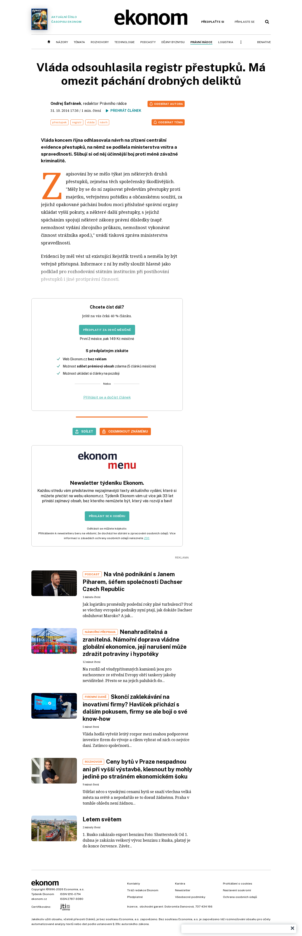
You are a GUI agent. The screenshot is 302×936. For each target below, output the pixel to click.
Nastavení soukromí (237, 890)
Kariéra (180, 883)
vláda (91, 122)
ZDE (146, 538)
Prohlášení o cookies (237, 883)
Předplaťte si (212, 21)
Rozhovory (100, 42)
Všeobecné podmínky (190, 897)
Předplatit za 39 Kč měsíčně (107, 330)
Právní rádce (201, 42)
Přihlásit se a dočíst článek (107, 397)
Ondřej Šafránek (66, 103)
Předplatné (135, 897)
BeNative (264, 42)
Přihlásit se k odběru (107, 516)
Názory (62, 42)
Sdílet (87, 431)
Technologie (124, 42)
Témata (79, 42)
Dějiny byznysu (173, 42)
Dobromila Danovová (179, 906)
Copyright (38, 889)
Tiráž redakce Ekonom (142, 890)
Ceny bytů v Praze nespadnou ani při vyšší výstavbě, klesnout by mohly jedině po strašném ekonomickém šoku (137, 769)
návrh (104, 122)
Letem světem (102, 819)
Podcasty (148, 42)
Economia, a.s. (74, 889)
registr (77, 122)
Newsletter (182, 890)
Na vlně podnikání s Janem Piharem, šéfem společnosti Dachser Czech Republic (132, 581)
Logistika (225, 42)
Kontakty (133, 883)
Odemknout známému (128, 431)
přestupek (59, 122)
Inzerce (132, 906)
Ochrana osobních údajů (240, 897)
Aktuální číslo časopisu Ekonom (56, 19)
